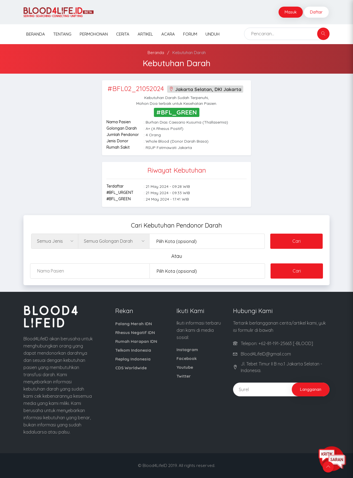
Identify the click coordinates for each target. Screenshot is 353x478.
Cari (296, 241)
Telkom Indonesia (133, 350)
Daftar (316, 12)
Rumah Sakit (118, 147)
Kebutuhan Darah (189, 52)
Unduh (212, 34)
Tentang (62, 34)
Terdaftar (115, 186)
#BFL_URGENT (119, 192)
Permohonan (94, 34)
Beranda (35, 34)
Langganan (310, 389)
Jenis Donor (117, 140)
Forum (190, 34)
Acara (168, 34)
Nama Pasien (118, 121)
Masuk (291, 12)
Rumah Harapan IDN (136, 341)
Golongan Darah (121, 128)
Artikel (145, 34)
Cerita (122, 34)
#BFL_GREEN (118, 198)
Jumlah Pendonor (122, 134)
